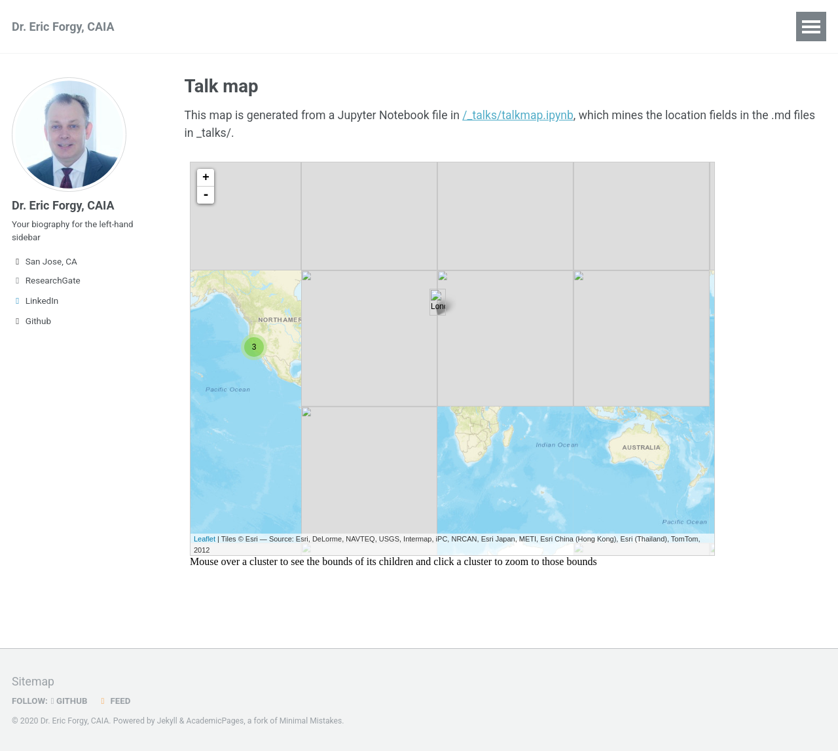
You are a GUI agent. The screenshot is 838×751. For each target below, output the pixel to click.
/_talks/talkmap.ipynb (525, 116)
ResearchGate (46, 284)
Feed (116, 700)
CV (529, 26)
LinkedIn (35, 304)
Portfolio (395, 26)
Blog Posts (469, 26)
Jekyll (167, 720)
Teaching (325, 26)
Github (31, 325)
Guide (575, 26)
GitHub (70, 700)
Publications (194, 26)
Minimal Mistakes (312, 720)
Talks (264, 26)
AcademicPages (216, 720)
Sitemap (33, 682)
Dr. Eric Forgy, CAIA (63, 26)
